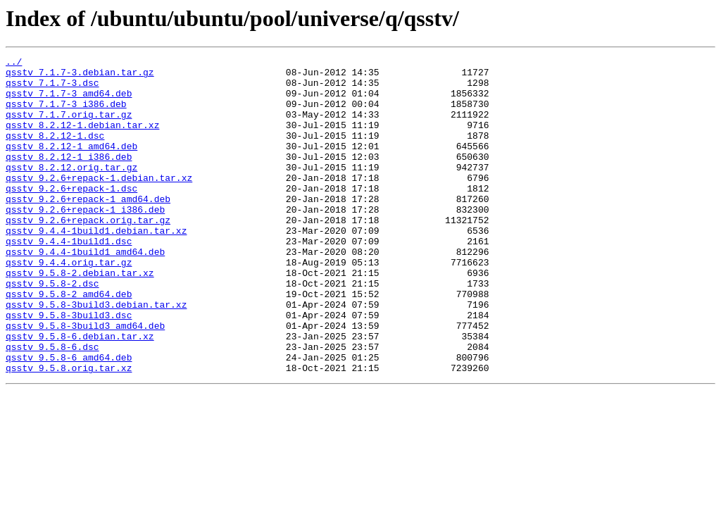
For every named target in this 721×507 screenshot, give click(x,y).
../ (14, 63)
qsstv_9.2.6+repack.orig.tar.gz (88, 253)
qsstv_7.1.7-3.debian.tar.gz (80, 76)
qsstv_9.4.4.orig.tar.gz (69, 304)
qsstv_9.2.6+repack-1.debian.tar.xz (99, 202)
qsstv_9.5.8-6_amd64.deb (69, 418)
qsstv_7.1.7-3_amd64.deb (69, 101)
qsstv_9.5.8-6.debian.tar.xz (80, 393)
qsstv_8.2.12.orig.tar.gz (71, 190)
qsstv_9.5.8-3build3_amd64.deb (85, 380)
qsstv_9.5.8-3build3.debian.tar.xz (96, 355)
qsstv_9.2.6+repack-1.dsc (71, 215)
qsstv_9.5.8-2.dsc (52, 329)
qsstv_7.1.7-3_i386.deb (66, 114)
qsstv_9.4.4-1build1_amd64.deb (85, 291)
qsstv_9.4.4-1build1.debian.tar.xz (96, 266)
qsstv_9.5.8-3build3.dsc (69, 367)
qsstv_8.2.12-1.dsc (55, 152)
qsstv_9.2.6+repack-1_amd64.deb (88, 228)
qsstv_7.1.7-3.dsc (52, 88)
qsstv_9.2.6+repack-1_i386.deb (85, 240)
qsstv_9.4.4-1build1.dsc (69, 279)
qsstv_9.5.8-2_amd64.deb (69, 342)
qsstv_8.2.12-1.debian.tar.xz (82, 139)
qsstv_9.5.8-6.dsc (52, 405)
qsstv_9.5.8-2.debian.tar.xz (80, 317)
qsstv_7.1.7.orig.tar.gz (69, 126)
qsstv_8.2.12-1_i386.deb (69, 177)
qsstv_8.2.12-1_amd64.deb (71, 164)
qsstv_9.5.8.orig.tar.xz (69, 431)
